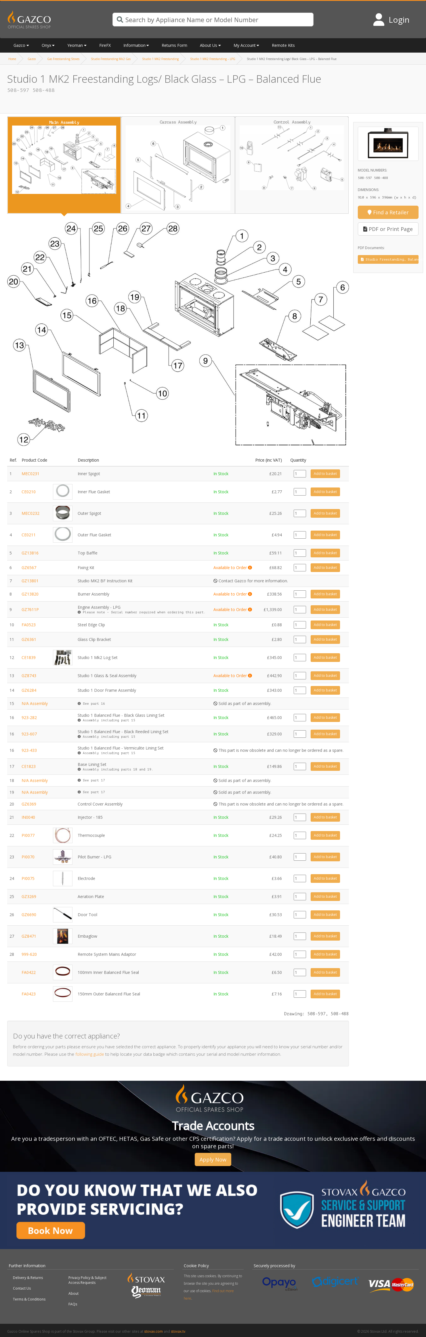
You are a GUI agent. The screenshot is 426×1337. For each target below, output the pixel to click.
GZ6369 (29, 804)
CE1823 (29, 766)
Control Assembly (292, 155)
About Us (208, 45)
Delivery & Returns (28, 1277)
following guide (89, 1054)
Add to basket (325, 473)
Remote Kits (283, 45)
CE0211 (29, 535)
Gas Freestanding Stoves (63, 59)
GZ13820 (30, 594)
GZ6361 (29, 639)
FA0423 (29, 994)
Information (134, 45)
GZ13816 (30, 553)
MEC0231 (30, 473)
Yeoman (75, 45)
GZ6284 (29, 690)
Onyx (46, 45)
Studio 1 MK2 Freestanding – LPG (212, 59)
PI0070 (28, 857)
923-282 (29, 717)
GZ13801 (30, 580)
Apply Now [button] (213, 1159)
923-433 (29, 750)
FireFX (105, 45)
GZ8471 (29, 936)
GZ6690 (29, 914)
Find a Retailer (388, 212)
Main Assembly (64, 157)
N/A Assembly (35, 703)
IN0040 (28, 817)
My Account (245, 45)
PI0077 (28, 835)
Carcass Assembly (178, 165)
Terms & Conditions (29, 1299)
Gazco (19, 45)
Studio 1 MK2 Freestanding (160, 59)
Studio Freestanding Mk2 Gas (111, 59)
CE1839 (29, 657)
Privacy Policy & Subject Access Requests (87, 1280)
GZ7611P (30, 609)
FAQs (72, 1304)
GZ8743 (29, 675)
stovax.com (153, 1331)
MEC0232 (30, 513)
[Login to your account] (391, 19)
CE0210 (29, 491)
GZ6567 (29, 567)
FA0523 (29, 624)
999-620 (29, 954)
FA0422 (29, 972)
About (73, 1293)
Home (12, 59)
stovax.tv (178, 1331)
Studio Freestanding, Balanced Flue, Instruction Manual (390, 259)
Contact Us (22, 1288)
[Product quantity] (300, 473)
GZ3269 (29, 896)
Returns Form (174, 45)
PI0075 (28, 878)
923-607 (29, 734)
